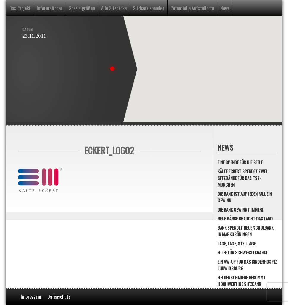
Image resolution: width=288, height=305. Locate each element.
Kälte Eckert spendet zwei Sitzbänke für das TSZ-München (242, 178)
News (225, 8)
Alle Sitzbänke (114, 8)
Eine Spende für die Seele (240, 162)
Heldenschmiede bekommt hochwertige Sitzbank (242, 280)
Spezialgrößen (82, 8)
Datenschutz (58, 296)
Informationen (50, 8)
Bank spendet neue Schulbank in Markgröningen (245, 231)
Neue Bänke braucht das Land (245, 218)
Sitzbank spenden (148, 8)
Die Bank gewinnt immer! (240, 209)
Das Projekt (20, 8)
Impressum (31, 296)
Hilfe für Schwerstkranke (242, 252)
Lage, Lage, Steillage (237, 243)
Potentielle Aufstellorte (192, 8)
